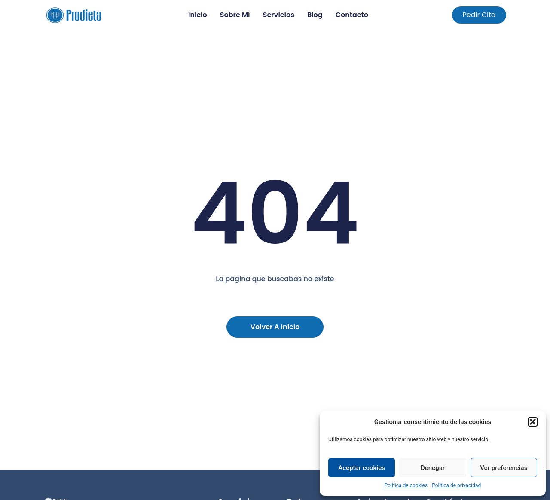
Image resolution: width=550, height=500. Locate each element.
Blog (315, 15)
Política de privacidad (456, 485)
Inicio (197, 15)
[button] (533, 422)
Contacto (352, 15)
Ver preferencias (503, 468)
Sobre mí (235, 15)
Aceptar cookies (361, 468)
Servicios (278, 15)
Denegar (433, 468)
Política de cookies (406, 485)
